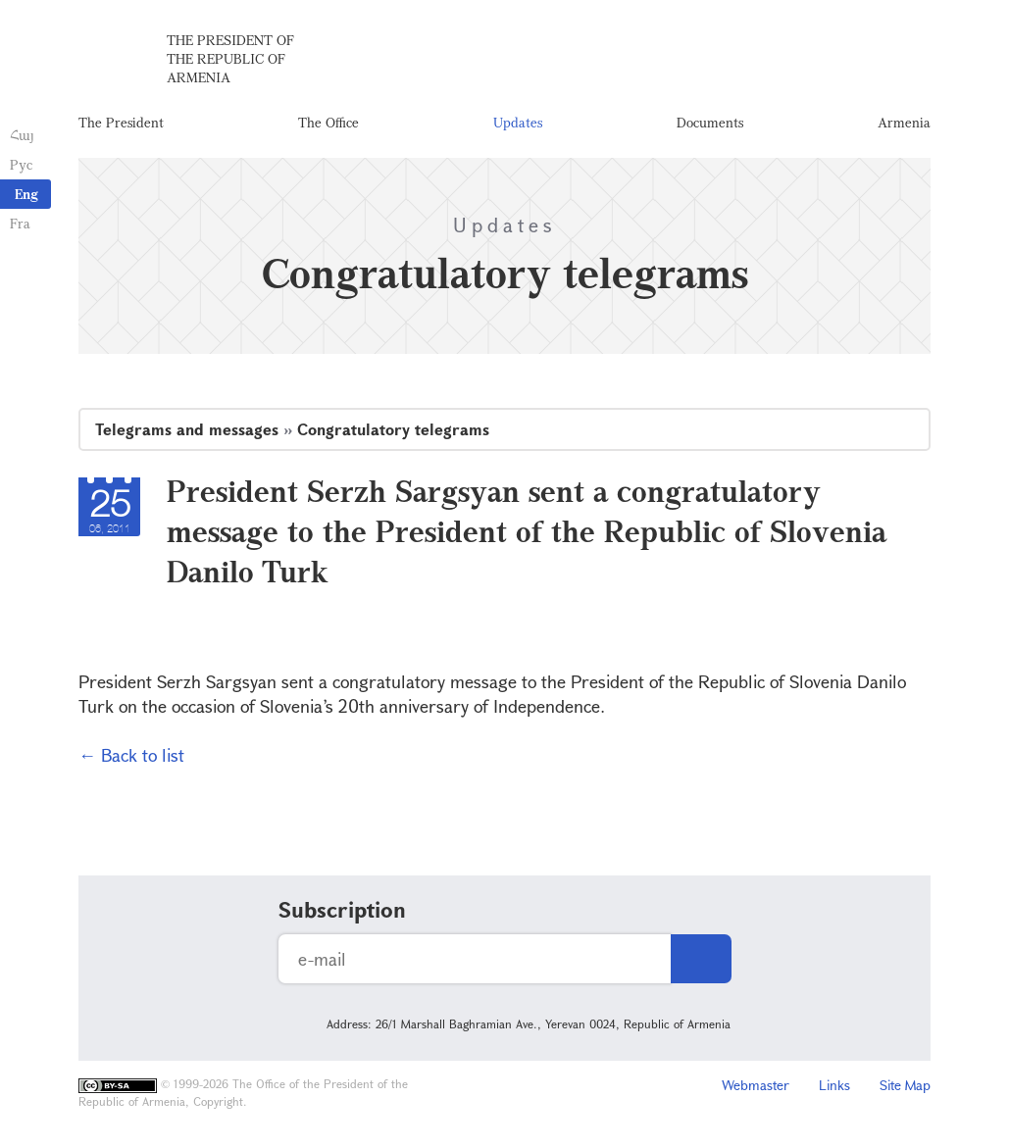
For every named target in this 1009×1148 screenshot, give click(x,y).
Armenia (904, 122)
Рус (21, 164)
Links (834, 1084)
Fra (20, 223)
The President (121, 122)
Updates (517, 122)
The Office (328, 122)
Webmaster (755, 1084)
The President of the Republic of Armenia (230, 58)
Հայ (22, 134)
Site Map (905, 1084)
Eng (26, 193)
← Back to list (131, 755)
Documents (710, 122)
